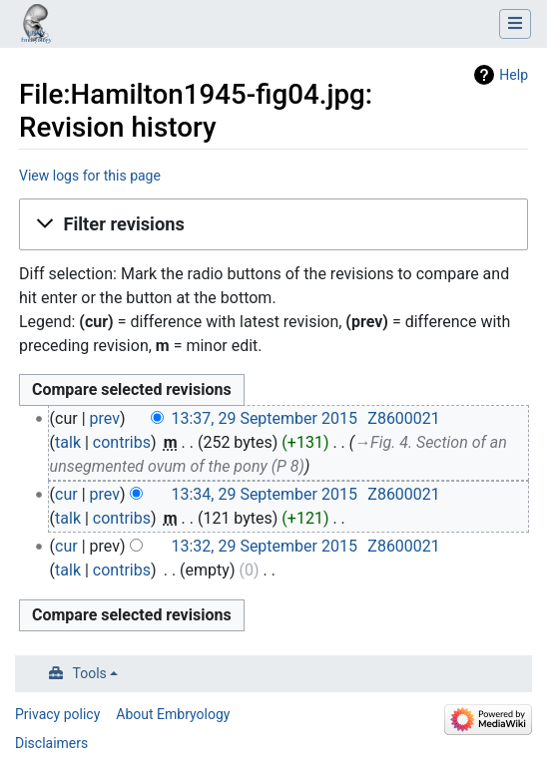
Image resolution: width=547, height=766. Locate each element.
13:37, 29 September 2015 (263, 418)
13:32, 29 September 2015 (263, 546)
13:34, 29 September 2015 (263, 494)
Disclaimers (51, 743)
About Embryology (173, 714)
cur (66, 494)
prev (105, 418)
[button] (273, 224)
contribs (122, 442)
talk (68, 442)
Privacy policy (57, 714)
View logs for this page (90, 176)
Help (513, 75)
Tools (90, 673)
